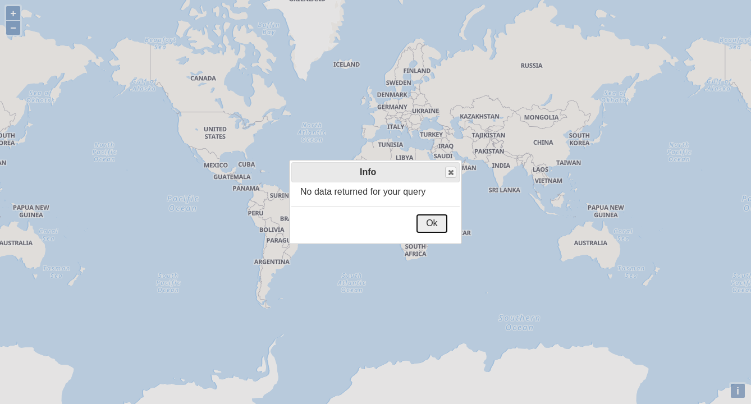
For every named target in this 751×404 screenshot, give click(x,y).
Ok (431, 223)
